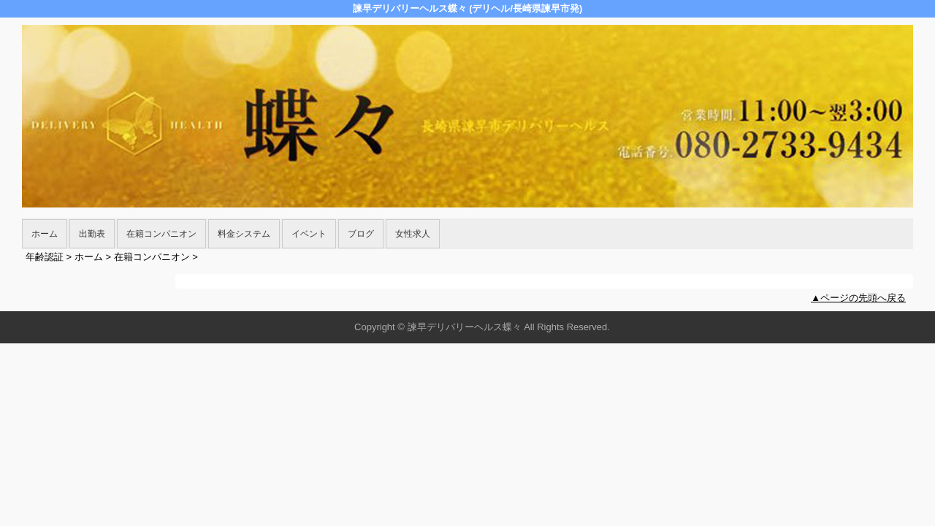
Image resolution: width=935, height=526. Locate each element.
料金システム (244, 234)
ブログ (361, 234)
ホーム (44, 234)
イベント (309, 234)
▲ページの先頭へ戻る (858, 297)
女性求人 (412, 234)
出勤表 (92, 234)
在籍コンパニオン (161, 234)
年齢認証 (45, 256)
